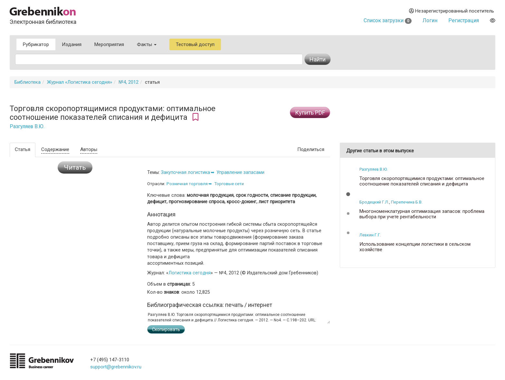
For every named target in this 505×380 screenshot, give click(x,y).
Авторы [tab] (88, 149)
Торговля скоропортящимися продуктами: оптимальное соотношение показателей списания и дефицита (421, 181)
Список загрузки (388, 20)
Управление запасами (240, 172)
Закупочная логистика (185, 172)
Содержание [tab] (55, 149)
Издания (71, 44)
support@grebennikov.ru (115, 367)
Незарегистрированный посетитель (451, 11)
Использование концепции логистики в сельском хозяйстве (415, 247)
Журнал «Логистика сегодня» (79, 82)
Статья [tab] (22, 149)
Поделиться (310, 149)
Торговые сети (229, 183)
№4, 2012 (128, 82)
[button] (348, 194)
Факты (147, 44)
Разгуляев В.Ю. (27, 126)
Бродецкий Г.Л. (374, 202)
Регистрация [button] (463, 20)
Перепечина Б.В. (407, 202)
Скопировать (166, 329)
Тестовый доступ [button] (195, 44)
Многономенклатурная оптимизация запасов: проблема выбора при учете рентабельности (421, 214)
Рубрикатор (36, 44)
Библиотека (27, 82)
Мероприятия (109, 44)
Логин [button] (430, 20)
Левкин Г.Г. (370, 235)
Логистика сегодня (189, 272)
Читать (75, 167)
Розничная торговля (187, 183)
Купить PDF (310, 112)
